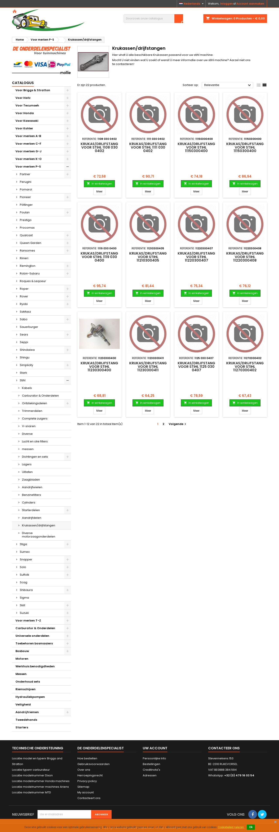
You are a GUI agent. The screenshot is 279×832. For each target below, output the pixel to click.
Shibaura (26, 590)
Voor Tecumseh (27, 105)
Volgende (178, 424)
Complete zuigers (35, 418)
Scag (23, 582)
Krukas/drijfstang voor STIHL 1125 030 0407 (196, 367)
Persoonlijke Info (154, 758)
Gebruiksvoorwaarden (93, 764)
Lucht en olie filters (35, 441)
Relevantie (228, 85)
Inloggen (226, 3)
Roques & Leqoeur (33, 281)
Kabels (27, 388)
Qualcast (26, 235)
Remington (27, 266)
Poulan (25, 212)
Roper (24, 289)
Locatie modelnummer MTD (31, 792)
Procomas (27, 228)
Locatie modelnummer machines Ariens (40, 787)
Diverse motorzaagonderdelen (38, 535)
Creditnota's (151, 770)
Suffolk (24, 575)
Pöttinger (26, 205)
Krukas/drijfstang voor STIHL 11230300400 (99, 367)
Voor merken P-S (28, 166)
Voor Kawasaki (26, 121)
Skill (22, 605)
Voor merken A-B (28, 136)
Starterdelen (31, 510)
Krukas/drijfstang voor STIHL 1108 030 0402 (99, 147)
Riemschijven (25, 689)
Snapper (26, 559)
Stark (23, 373)
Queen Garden (30, 243)
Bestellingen (151, 764)
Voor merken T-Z (28, 620)
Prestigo (26, 220)
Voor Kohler (24, 128)
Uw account (155, 748)
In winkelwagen (99, 183)
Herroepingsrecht (90, 775)
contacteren (124, 64)
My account (85, 792)
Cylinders (28, 502)
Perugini (25, 182)
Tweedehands (26, 720)
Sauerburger (29, 327)
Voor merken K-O (28, 159)
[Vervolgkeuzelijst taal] (192, 3)
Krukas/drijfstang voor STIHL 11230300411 (148, 367)
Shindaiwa (27, 350)
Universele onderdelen (32, 636)
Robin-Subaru (30, 273)
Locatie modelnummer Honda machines (41, 781)
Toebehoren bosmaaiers (34, 643)
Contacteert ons (88, 798)
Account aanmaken (250, 3)
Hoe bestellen (87, 758)
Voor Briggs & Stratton (32, 90)
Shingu (24, 357)
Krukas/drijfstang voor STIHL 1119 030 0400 (99, 257)
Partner (25, 174)
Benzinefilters (31, 495)
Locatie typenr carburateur (31, 770)
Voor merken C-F (28, 144)
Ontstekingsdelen (34, 403)
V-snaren (29, 426)
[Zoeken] (153, 18)
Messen (21, 674)
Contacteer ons (224, 748)
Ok (250, 827)
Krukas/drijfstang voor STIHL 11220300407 (196, 257)
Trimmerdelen (32, 411)
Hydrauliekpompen (30, 697)
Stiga (23, 544)
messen (28, 449)
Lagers (27, 464)
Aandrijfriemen (27, 712)
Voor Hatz (23, 98)
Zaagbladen (31, 480)
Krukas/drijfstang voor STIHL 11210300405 (148, 257)
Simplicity (26, 365)
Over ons (83, 770)
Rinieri (24, 258)
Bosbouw (22, 651)
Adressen (150, 775)
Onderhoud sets (27, 682)
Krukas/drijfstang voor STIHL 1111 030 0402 (148, 147)
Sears (24, 334)
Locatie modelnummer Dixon (32, 775)
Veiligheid (23, 704)
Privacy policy (87, 781)
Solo (23, 567)
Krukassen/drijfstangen (38, 525)
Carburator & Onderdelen (40, 396)
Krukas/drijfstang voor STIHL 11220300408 (245, 257)
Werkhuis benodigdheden (35, 666)
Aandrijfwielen (32, 487)
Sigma (24, 598)
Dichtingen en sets (35, 457)
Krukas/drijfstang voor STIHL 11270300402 (245, 367)
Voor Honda (24, 113)
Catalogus (23, 82)
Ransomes (27, 250)
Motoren (21, 659)
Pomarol (26, 189)
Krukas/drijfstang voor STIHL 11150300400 (196, 147)
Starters (21, 727)
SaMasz (25, 312)
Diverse (27, 434)
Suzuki (24, 613)
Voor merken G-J (28, 151)
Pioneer (25, 197)
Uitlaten (27, 472)
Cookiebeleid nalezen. (231, 827)
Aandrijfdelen (31, 518)
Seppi (24, 342)
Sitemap (83, 787)
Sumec (25, 552)
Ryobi (24, 304)
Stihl (23, 380)
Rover (24, 296)
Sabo (23, 319)
